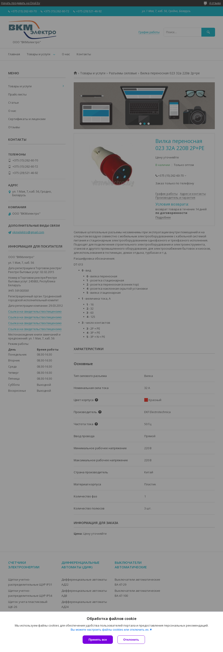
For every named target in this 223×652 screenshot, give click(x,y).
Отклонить (131, 639)
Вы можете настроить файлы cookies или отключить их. (110, 629)
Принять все (98, 639)
